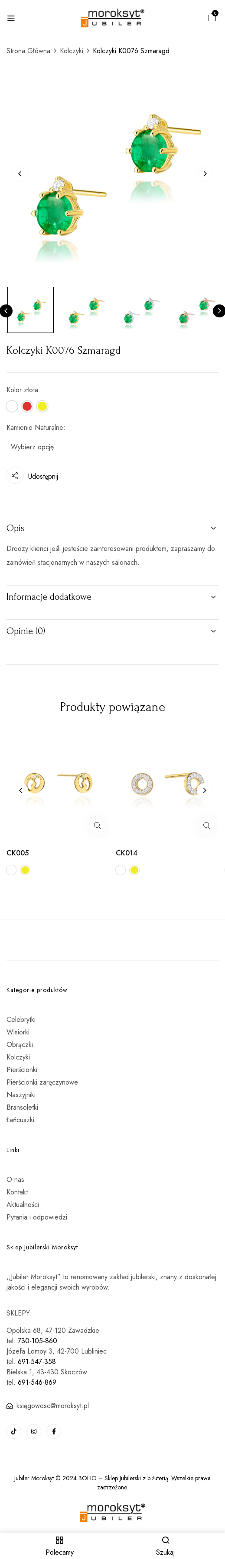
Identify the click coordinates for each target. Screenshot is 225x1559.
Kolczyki (71, 51)
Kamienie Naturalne (35, 427)
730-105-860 (37, 1341)
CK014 (126, 853)
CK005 (18, 853)
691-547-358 (37, 1362)
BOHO (87, 1478)
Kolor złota (22, 390)
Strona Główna (28, 51)
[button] (212, 18)
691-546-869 (37, 1382)
